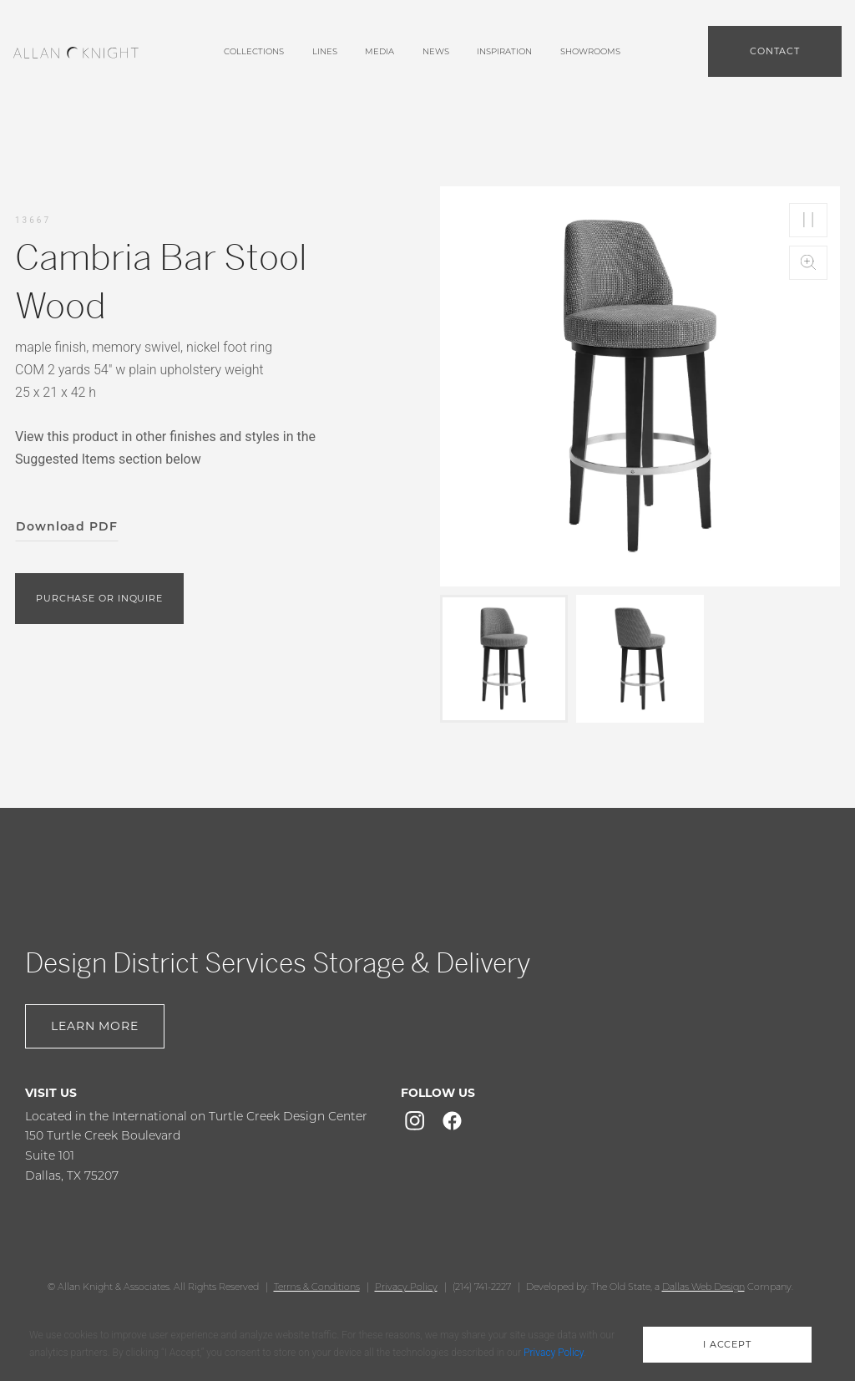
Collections (254, 51)
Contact (775, 51)
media (379, 51)
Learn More (95, 1025)
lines (324, 51)
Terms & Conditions (317, 1286)
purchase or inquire (99, 598)
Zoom (808, 263)
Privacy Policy (406, 1286)
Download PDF (67, 526)
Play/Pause (808, 220)
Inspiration (504, 51)
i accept (727, 1344)
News (435, 51)
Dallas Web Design (703, 1286)
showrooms (590, 51)
